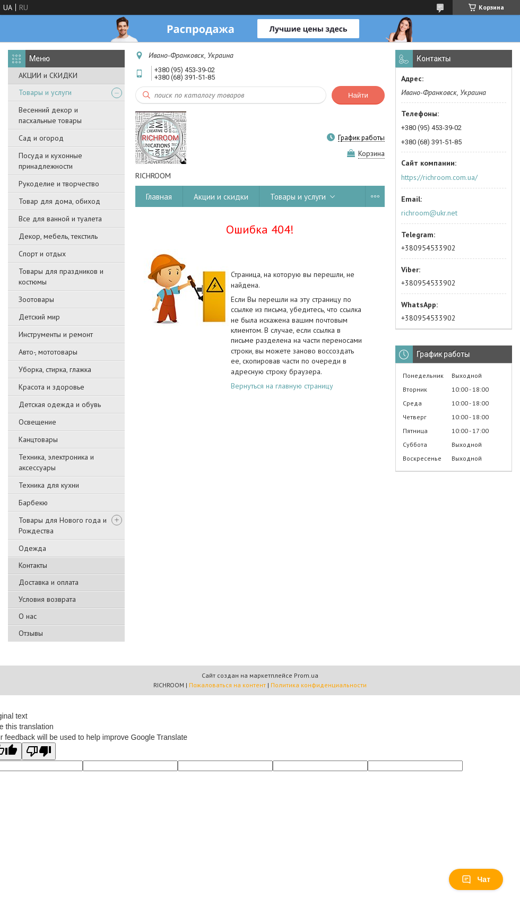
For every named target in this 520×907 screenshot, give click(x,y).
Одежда (32, 548)
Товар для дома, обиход (59, 201)
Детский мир (39, 317)
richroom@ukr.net (429, 213)
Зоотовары (36, 299)
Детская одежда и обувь (60, 404)
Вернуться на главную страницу (282, 386)
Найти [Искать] (358, 95)
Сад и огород (41, 138)
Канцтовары (38, 439)
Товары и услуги (45, 92)
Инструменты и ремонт (56, 334)
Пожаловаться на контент (227, 685)
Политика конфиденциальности (319, 685)
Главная (159, 197)
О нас (28, 616)
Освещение (37, 422)
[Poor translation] (39, 751)
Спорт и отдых (42, 253)
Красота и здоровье (51, 387)
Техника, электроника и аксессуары (56, 462)
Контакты (33, 565)
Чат (476, 879)
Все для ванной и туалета (60, 218)
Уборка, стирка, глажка (55, 369)
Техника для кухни (49, 485)
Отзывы (31, 633)
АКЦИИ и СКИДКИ (48, 75)
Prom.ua (306, 675)
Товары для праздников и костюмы (61, 276)
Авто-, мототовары (48, 352)
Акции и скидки (221, 197)
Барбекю (33, 502)
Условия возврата (47, 599)
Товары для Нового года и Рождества (63, 525)
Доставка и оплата (49, 582)
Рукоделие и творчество (59, 183)
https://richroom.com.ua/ (439, 177)
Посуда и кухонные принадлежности (50, 161)
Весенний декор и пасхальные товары (50, 115)
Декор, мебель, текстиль (58, 236)
